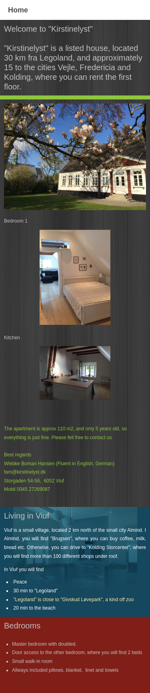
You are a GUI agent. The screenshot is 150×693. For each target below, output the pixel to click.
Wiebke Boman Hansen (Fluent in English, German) (59, 463)
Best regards (18, 455)
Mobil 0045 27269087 (27, 489)
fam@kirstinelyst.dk (25, 472)
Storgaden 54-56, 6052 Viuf (34, 481)
